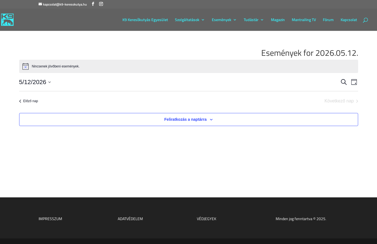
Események (221, 20)
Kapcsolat (349, 20)
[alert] (188, 66)
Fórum (328, 20)
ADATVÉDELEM (130, 219)
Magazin (278, 20)
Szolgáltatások (187, 20)
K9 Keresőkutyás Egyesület (145, 20)
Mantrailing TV (304, 20)
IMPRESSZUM (50, 219)
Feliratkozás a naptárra (185, 119)
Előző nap (28, 101)
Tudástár (251, 20)
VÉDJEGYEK (206, 219)
